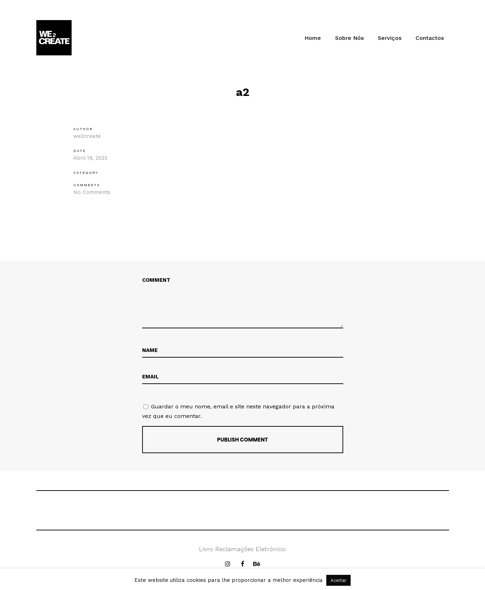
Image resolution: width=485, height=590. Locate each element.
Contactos (430, 38)
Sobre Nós (349, 38)
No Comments (91, 192)
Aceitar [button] (338, 580)
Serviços (389, 38)
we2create (87, 136)
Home (312, 38)
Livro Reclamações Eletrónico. (242, 549)
